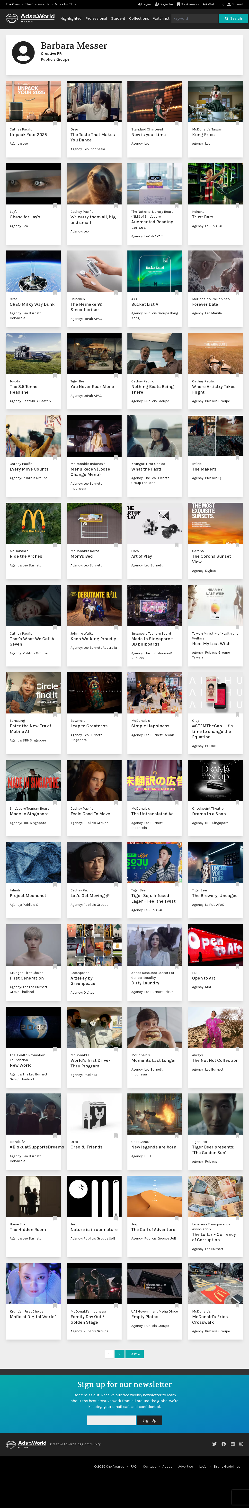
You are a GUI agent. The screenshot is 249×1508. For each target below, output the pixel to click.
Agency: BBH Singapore (28, 740)
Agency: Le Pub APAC (147, 910)
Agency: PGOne (204, 746)
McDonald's (19, 551)
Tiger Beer (78, 381)
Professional (96, 18)
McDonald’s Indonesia (88, 1311)
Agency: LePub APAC (147, 236)
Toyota (15, 381)
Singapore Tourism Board (151, 633)
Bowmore (78, 721)
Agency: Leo (19, 143)
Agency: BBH (141, 1156)
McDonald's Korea (85, 551)
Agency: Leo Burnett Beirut (152, 992)
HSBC (196, 973)
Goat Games (141, 1142)
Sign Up (149, 1420)
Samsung (17, 721)
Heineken (199, 212)
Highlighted (71, 18)
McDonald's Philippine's (211, 299)
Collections (139, 18)
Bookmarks (188, 4)
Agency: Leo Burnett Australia (94, 648)
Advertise (185, 1466)
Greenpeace (80, 973)
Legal (203, 1466)
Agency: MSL (202, 987)
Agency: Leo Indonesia (88, 149)
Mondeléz (17, 1142)
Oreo (74, 129)
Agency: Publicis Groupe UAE (93, 1238)
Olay (195, 721)
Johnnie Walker (83, 633)
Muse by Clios (65, 4)
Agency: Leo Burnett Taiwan (152, 735)
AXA (134, 299)
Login (144, 4)
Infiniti (197, 464)
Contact (149, 1466)
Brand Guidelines (227, 1466)
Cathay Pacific (21, 129)
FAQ (134, 1466)
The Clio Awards (37, 4)
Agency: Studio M (84, 1075)
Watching (213, 4)
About (167, 1466)
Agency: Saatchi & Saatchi (31, 401)
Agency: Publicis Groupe (150, 401)
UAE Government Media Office (154, 1311)
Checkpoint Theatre (207, 808)
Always (197, 1055)
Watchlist (161, 18)
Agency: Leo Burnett (25, 565)
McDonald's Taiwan (207, 129)
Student (118, 18)
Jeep (74, 1224)
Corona (198, 551)
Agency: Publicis (205, 1161)
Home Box (17, 1224)
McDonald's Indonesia (88, 464)
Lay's (14, 212)
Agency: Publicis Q (206, 478)
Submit (235, 4)
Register (164, 4)
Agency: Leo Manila (207, 313)
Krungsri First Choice (148, 464)
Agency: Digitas (204, 571)
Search (233, 18)
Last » (134, 1354)
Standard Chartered (147, 129)
